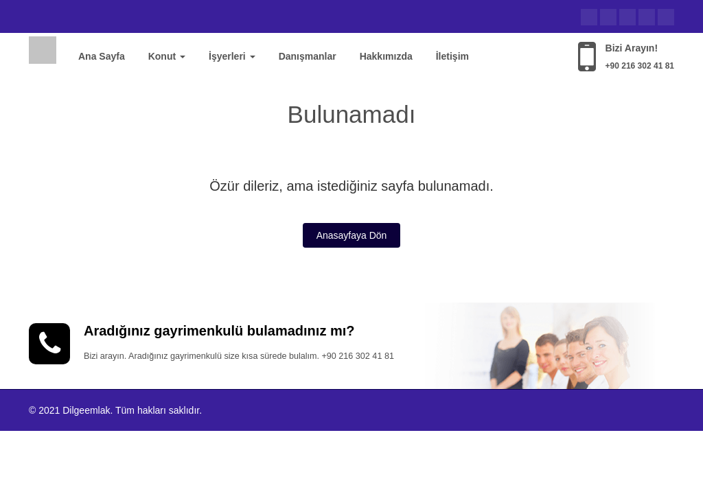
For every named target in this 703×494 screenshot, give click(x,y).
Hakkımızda (386, 56)
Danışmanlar (307, 56)
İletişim (452, 56)
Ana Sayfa (101, 56)
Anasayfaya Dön (351, 235)
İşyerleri (232, 56)
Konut (166, 56)
